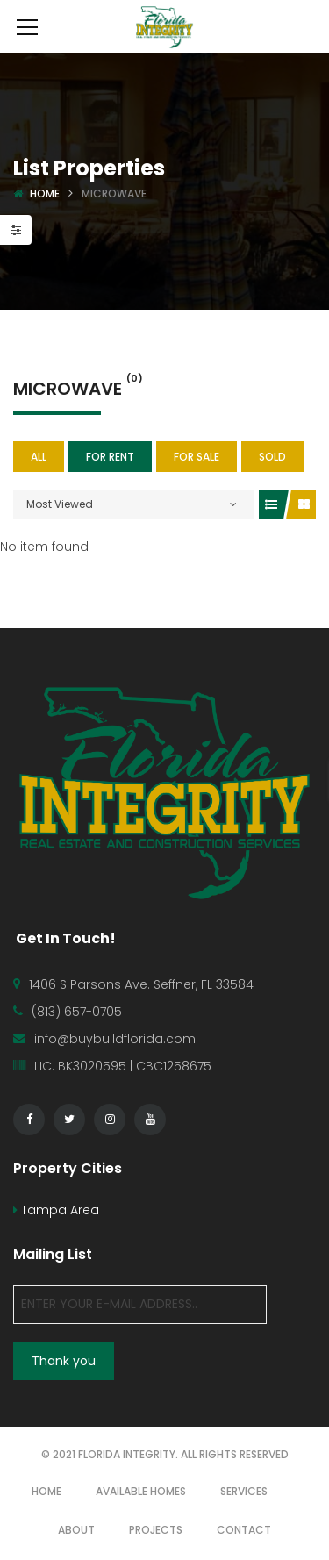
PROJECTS (155, 1529)
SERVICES (244, 1491)
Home (45, 193)
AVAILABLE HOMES (141, 1491)
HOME (46, 1491)
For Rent (110, 456)
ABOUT (76, 1529)
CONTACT (244, 1529)
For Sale (196, 456)
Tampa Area (56, 1210)
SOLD (272, 456)
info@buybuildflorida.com (115, 1039)
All (38, 456)
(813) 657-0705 (77, 1011)
